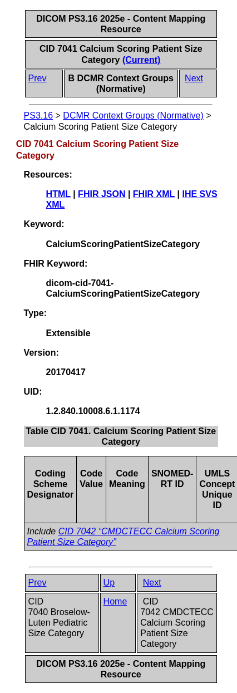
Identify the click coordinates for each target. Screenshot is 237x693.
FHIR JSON (101, 194)
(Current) (141, 60)
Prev (37, 78)
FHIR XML (154, 194)
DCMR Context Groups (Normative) (133, 115)
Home (115, 601)
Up (109, 582)
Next (194, 78)
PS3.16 (38, 115)
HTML (58, 194)
